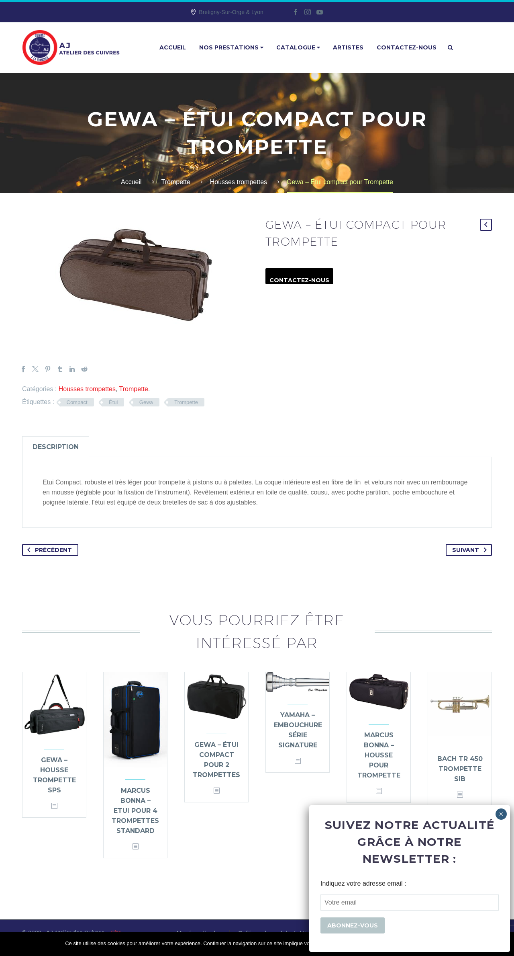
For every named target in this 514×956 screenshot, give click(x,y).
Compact (77, 402)
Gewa (146, 402)
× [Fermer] (501, 814)
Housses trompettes (87, 389)
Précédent (48, 550)
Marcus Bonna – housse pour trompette (378, 755)
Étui (113, 402)
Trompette (133, 389)
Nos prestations (231, 47)
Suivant (471, 550)
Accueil (172, 47)
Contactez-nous (406, 47)
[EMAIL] (409, 902)
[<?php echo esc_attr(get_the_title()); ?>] (54, 806)
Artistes (348, 47)
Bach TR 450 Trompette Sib (460, 769)
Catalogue (298, 47)
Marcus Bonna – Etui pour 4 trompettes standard (135, 811)
